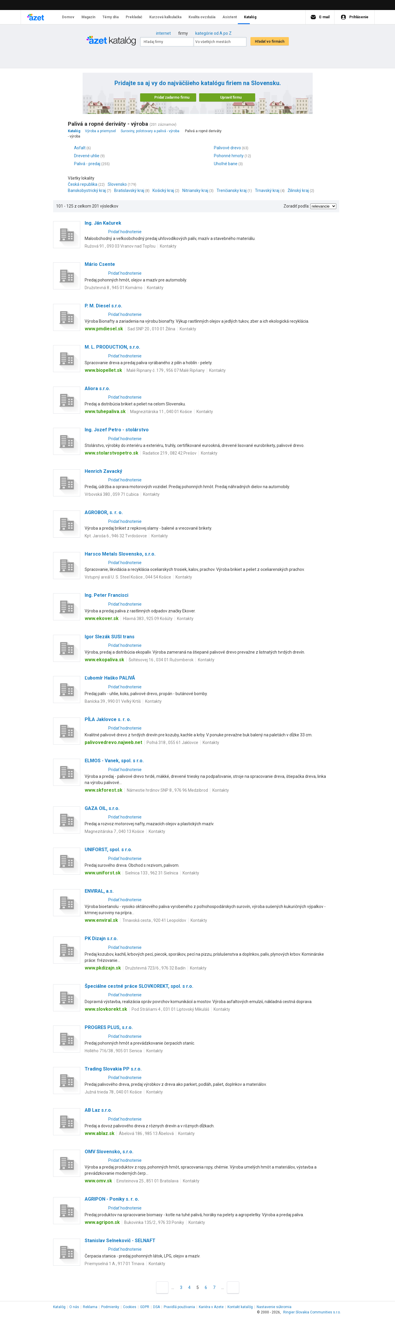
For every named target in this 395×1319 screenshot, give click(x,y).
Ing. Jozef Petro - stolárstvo (117, 430)
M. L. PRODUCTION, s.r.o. (112, 347)
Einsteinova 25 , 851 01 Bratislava (147, 1181)
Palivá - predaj (87, 163)
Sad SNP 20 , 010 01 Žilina (151, 329)
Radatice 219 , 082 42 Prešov (169, 453)
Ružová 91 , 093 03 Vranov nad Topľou (120, 246)
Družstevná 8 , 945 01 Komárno (113, 287)
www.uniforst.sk (103, 873)
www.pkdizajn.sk (103, 968)
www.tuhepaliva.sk (105, 411)
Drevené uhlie (86, 155)
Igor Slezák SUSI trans (110, 636)
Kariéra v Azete (211, 1307)
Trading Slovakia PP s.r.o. (113, 1069)
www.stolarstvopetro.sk (111, 453)
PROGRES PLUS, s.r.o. (109, 1027)
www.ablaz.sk (99, 1133)
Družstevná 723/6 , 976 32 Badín (155, 968)
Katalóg (59, 1307)
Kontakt (240, 1307)
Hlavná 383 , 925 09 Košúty (148, 618)
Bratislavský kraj (129, 190)
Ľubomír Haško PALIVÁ (110, 678)
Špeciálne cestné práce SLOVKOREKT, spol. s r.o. (139, 986)
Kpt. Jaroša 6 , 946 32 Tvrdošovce (116, 535)
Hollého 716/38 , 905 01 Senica (113, 1050)
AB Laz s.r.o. (98, 1110)
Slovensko (117, 184)
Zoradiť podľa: (296, 206)
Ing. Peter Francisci (106, 595)
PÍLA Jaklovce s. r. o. (108, 719)
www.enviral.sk (101, 920)
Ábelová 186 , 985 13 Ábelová (146, 1133)
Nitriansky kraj (195, 190)
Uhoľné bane (225, 163)
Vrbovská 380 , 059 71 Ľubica (112, 494)
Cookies (129, 1307)
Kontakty (168, 246)
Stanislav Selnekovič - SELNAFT (120, 1240)
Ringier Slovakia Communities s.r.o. (312, 1312)
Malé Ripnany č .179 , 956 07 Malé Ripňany (166, 370)
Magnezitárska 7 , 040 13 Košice (114, 831)
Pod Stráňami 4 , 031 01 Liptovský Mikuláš (170, 1009)
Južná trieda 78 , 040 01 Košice (113, 1092)
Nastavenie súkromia (274, 1307)
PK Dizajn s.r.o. (101, 938)
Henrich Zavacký (103, 471)
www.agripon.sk (102, 1222)
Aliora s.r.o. (97, 388)
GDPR (144, 1307)
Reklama (90, 1307)
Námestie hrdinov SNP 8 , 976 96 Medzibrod (167, 790)
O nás (74, 1307)
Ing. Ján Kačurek (103, 223)
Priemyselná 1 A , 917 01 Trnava (114, 1263)
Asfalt (80, 147)
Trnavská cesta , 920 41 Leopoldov (154, 920)
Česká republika (82, 184)
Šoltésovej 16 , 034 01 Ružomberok (161, 659)
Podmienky (110, 1307)
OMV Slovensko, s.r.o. (109, 1151)
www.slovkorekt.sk (106, 1009)
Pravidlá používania (179, 1307)
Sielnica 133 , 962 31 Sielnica (151, 873)
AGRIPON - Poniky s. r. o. (112, 1199)
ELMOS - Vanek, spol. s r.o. (114, 760)
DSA (156, 1307)
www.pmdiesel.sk (104, 329)
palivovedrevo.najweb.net (113, 742)
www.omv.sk (98, 1181)
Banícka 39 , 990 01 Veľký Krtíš (113, 701)
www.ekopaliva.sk (104, 659)
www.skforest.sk (103, 790)
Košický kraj (163, 190)
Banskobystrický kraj (87, 190)
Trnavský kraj (267, 190)
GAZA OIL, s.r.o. (102, 808)
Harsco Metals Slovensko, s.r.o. (120, 554)
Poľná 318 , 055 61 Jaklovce (172, 742)
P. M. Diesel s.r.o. (103, 306)
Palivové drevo (227, 147)
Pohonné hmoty (229, 155)
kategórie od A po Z (213, 33)
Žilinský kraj (298, 190)
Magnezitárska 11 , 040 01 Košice (161, 411)
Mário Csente (100, 264)
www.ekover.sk (102, 618)
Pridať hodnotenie (125, 231)
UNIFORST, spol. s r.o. (108, 849)
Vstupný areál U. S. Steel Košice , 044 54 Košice (128, 577)
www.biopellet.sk (103, 370)
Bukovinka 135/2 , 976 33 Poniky (154, 1222)
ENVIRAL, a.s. (99, 891)
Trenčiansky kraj (232, 190)
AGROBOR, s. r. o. (104, 512)
